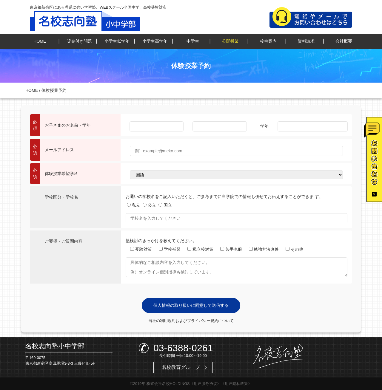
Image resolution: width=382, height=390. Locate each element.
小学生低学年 (117, 41)
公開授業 (230, 41)
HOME (39, 41)
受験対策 (141, 249)
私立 (133, 205)
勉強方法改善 (264, 249)
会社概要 (343, 41)
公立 (149, 205)
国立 (165, 205)
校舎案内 (268, 41)
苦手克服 (231, 249)
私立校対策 (200, 249)
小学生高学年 (154, 41)
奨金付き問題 (79, 41)
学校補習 (170, 249)
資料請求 (306, 41)
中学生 (193, 41)
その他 (294, 249)
